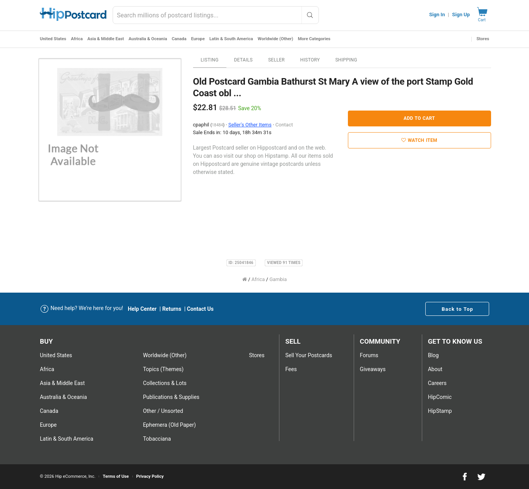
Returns (171, 309)
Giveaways (373, 369)
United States (53, 38)
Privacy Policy (150, 476)
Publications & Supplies (171, 397)
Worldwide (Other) (275, 38)
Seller (276, 60)
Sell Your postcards (308, 355)
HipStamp (440, 411)
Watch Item (419, 140)
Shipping (346, 60)
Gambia (278, 279)
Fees (291, 369)
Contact (284, 125)
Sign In (437, 14)
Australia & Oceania (147, 38)
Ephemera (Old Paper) (169, 425)
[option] (110, 130)
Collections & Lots (165, 383)
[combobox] (215, 15)
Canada (179, 38)
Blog (433, 355)
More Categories (314, 38)
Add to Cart (419, 118)
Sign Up (461, 14)
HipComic (440, 397)
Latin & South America (231, 38)
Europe (198, 38)
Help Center (142, 309)
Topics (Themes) (163, 369)
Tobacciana (157, 439)
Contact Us (200, 309)
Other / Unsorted (163, 411)
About (435, 369)
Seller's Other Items (250, 125)
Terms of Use (115, 476)
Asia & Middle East (105, 38)
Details (243, 60)
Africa (77, 38)
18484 (217, 125)
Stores (482, 38)
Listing (210, 60)
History (310, 60)
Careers (437, 383)
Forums (369, 355)
